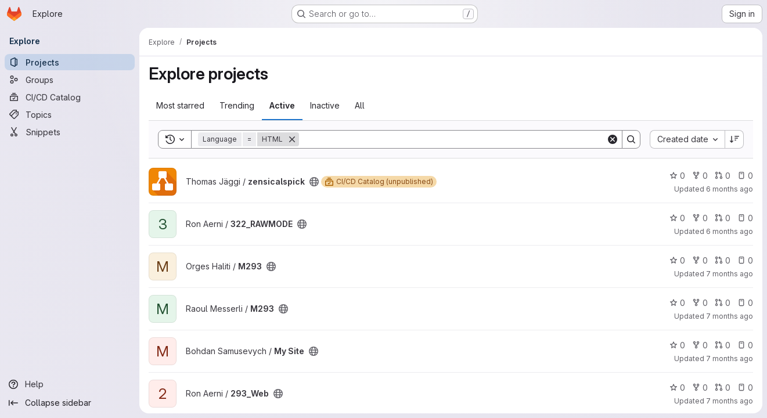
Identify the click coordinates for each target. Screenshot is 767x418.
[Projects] (70, 62)
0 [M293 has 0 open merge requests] (722, 260)
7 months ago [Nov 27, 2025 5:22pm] (729, 316)
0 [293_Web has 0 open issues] (745, 387)
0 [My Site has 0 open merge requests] (722, 345)
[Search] (452, 139)
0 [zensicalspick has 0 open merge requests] (722, 176)
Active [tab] (282, 105)
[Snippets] (70, 132)
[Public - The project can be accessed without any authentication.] (314, 181)
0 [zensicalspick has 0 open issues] (745, 176)
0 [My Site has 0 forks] (700, 345)
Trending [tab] (236, 105)
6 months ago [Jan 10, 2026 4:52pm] (729, 231)
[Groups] (70, 79)
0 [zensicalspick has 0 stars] (677, 176)
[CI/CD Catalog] (70, 97)
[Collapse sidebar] (70, 403)
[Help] (70, 384)
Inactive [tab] (325, 105)
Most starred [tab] (180, 105)
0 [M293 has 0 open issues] (745, 260)
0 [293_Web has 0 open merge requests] (722, 387)
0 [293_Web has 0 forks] (700, 387)
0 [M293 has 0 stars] (677, 260)
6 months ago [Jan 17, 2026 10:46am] (729, 189)
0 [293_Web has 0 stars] (677, 387)
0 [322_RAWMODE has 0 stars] (677, 218)
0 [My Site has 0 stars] (677, 345)
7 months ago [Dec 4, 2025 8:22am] (729, 273)
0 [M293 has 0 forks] (700, 260)
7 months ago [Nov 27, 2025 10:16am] (729, 401)
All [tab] (360, 105)
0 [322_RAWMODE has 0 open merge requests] (722, 218)
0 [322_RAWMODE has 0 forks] (700, 218)
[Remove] (292, 139)
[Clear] (613, 139)
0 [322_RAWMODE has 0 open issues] (745, 218)
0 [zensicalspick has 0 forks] (700, 176)
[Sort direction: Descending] (734, 139)
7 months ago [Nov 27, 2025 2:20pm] (729, 358)
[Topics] (70, 114)
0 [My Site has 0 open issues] (745, 345)
